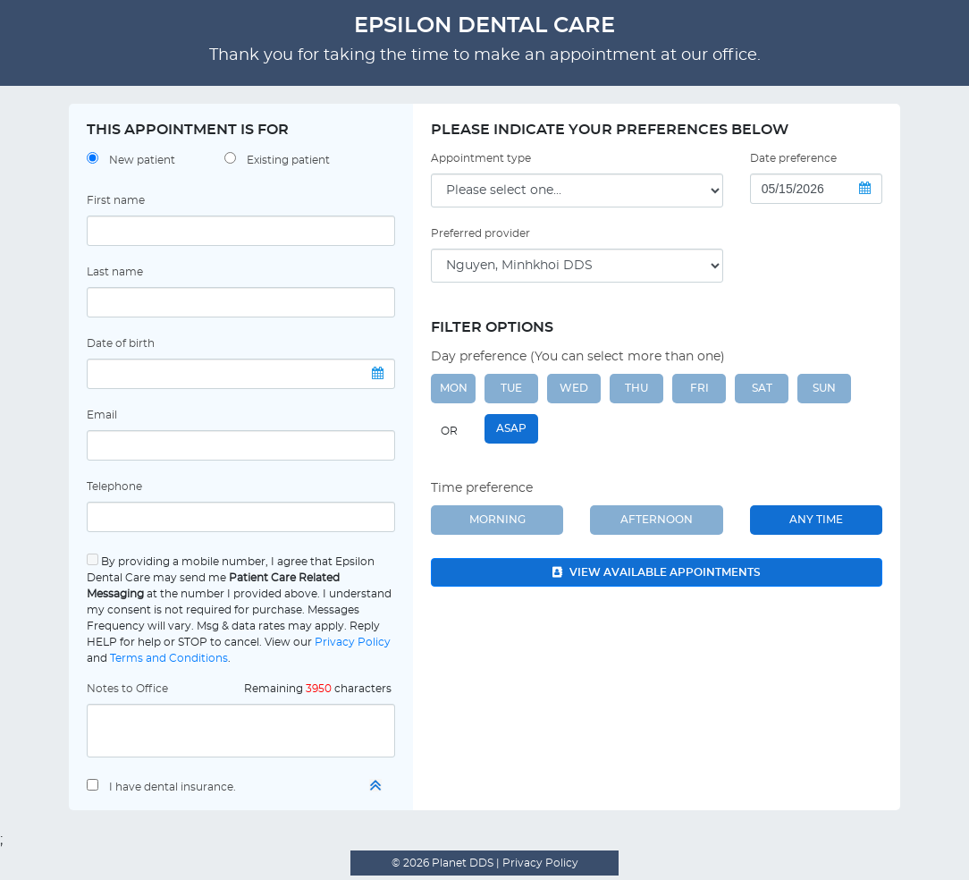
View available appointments (656, 572)
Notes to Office (127, 688)
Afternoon (656, 519)
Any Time (816, 519)
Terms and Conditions (169, 658)
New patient (142, 160)
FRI (699, 388)
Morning (497, 519)
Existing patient (288, 160)
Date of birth (121, 343)
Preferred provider (480, 233)
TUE (511, 388)
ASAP (511, 428)
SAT (762, 388)
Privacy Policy (353, 642)
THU (636, 388)
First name (116, 200)
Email (102, 415)
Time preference (482, 488)
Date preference (793, 158)
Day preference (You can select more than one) (578, 357)
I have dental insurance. (172, 787)
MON (454, 388)
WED (574, 388)
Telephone (114, 486)
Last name (115, 272)
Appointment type (481, 158)
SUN (824, 388)
